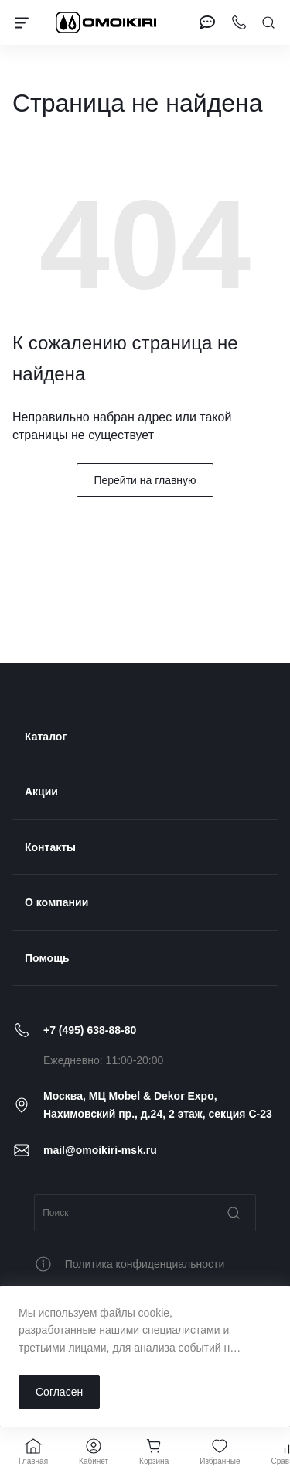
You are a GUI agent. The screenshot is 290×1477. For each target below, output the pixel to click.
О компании (56, 902)
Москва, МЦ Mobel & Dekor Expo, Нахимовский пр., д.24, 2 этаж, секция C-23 (157, 1104)
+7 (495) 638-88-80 (89, 1030)
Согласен (59, 1392)
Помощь (47, 958)
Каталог (46, 736)
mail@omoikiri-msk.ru (100, 1150)
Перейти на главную (145, 480)
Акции (41, 791)
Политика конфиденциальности (145, 1264)
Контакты (50, 847)
